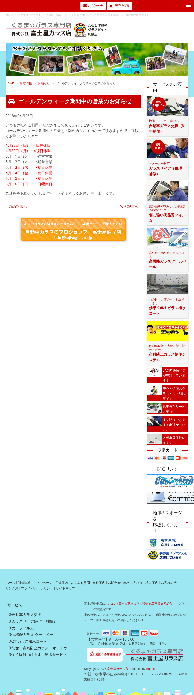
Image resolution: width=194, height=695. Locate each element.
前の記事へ (18, 207)
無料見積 (119, 5)
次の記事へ (129, 207)
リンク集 (12, 588)
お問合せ (114, 583)
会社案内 (98, 583)
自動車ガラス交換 (26, 614)
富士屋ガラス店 (117, 669)
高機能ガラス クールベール (34, 635)
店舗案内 (61, 583)
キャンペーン (43, 583)
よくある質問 (80, 583)
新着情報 (24, 583)
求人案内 (151, 583)
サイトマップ (65, 588)
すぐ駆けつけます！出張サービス (39, 655)
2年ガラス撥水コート (29, 641)
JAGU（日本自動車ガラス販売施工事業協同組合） (141, 603)
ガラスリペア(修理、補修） (34, 621)
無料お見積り (133, 583)
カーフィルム (23, 628)
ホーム (10, 583)
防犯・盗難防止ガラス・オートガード (43, 648)
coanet (150, 669)
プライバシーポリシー (37, 588)
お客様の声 (169, 583)
